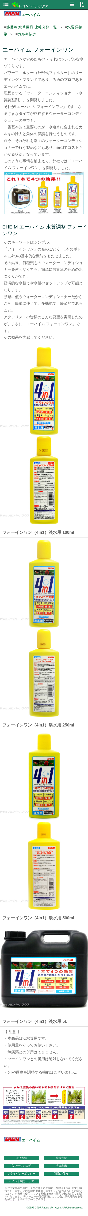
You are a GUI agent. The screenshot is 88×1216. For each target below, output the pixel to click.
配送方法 (61, 1158)
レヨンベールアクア (30, 6)
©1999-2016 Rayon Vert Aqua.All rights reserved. (55, 1207)
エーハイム (22, 15)
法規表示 (61, 1165)
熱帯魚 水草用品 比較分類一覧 (31, 27)
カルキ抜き (27, 34)
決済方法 (21, 1158)
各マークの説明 (21, 1165)
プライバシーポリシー (21, 1173)
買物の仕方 (61, 1173)
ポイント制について (21, 1181)
